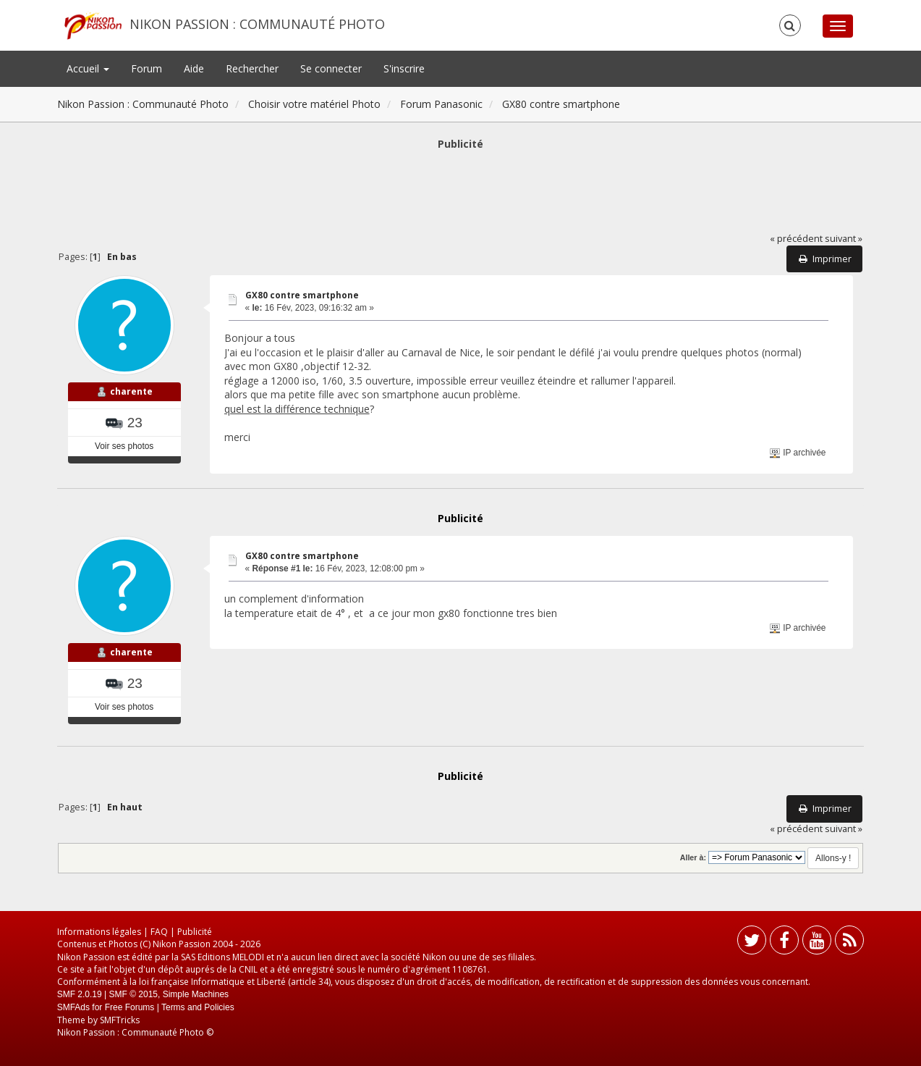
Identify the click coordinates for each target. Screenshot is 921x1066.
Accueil (88, 68)
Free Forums (130, 1007)
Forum (146, 68)
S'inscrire (404, 68)
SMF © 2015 (133, 994)
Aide (194, 68)
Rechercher (252, 68)
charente (131, 391)
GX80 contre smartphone (302, 295)
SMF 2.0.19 (79, 994)
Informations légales (99, 932)
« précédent (796, 238)
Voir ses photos (124, 446)
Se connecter (331, 68)
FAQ (159, 932)
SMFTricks (120, 1020)
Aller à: (693, 857)
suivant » (843, 238)
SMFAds (73, 1007)
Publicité (194, 932)
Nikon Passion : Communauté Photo (257, 24)
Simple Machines (196, 994)
